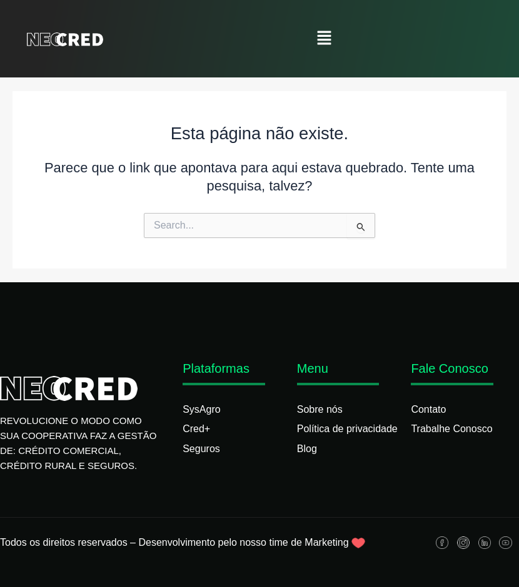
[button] (324, 38)
